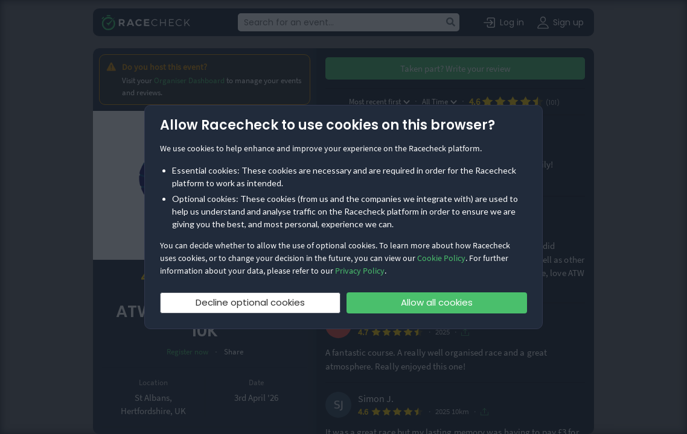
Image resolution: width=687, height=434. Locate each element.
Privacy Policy (360, 270)
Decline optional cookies (250, 302)
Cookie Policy (441, 258)
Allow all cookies (437, 302)
